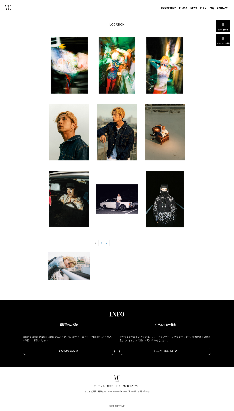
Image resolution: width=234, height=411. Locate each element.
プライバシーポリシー (117, 391)
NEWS (193, 8)
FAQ (211, 8)
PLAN (203, 8)
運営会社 (132, 391)
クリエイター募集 (223, 43)
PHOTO (183, 8)
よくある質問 (90, 391)
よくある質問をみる (68, 351)
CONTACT (222, 8)
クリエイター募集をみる (165, 351)
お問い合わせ (144, 391)
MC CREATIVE (168, 8)
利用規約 (102, 391)
